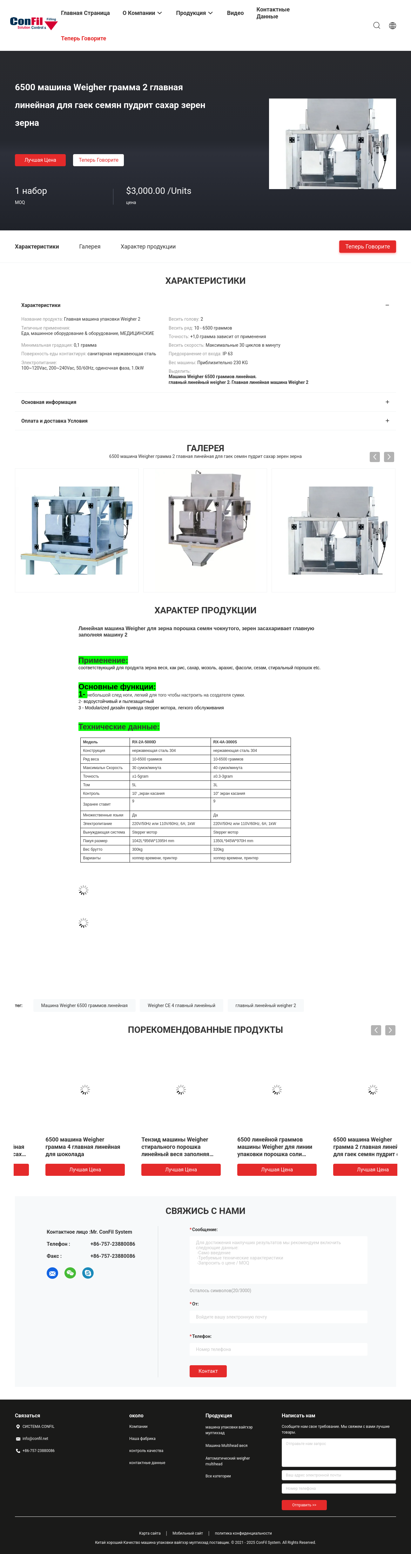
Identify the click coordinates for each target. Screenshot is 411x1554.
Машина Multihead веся (226, 1445)
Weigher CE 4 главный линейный (181, 1005)
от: (195, 1303)
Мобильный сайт (187, 1533)
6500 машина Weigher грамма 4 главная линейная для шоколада (347, 1146)
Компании (138, 1426)
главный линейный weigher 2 (266, 1005)
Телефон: (202, 1336)
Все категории (218, 1476)
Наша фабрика (142, 1438)
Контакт (208, 1371)
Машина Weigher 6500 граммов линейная (84, 1005)
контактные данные (147, 1463)
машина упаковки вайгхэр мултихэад (229, 1430)
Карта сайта (150, 1533)
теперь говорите (98, 160)
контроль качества (146, 1450)
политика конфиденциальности (243, 1533)
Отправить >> (304, 1505)
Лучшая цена (40, 160)
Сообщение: (205, 1229)
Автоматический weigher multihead (228, 1461)
